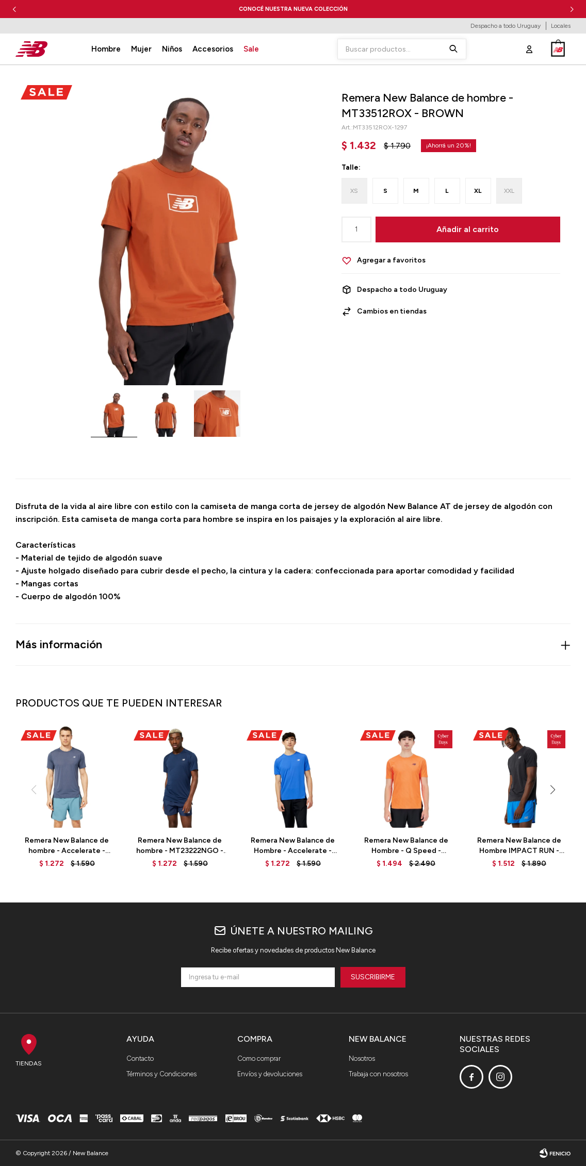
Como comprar (259, 1058)
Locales (561, 25)
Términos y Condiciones (161, 1074)
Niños (172, 49)
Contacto (140, 1058)
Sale (251, 49)
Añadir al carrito (467, 229)
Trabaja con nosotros (378, 1074)
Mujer (141, 49)
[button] (572, 9)
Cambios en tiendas (392, 311)
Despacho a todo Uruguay (505, 25)
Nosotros (362, 1058)
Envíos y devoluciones (269, 1074)
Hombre (106, 49)
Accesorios (212, 49)
